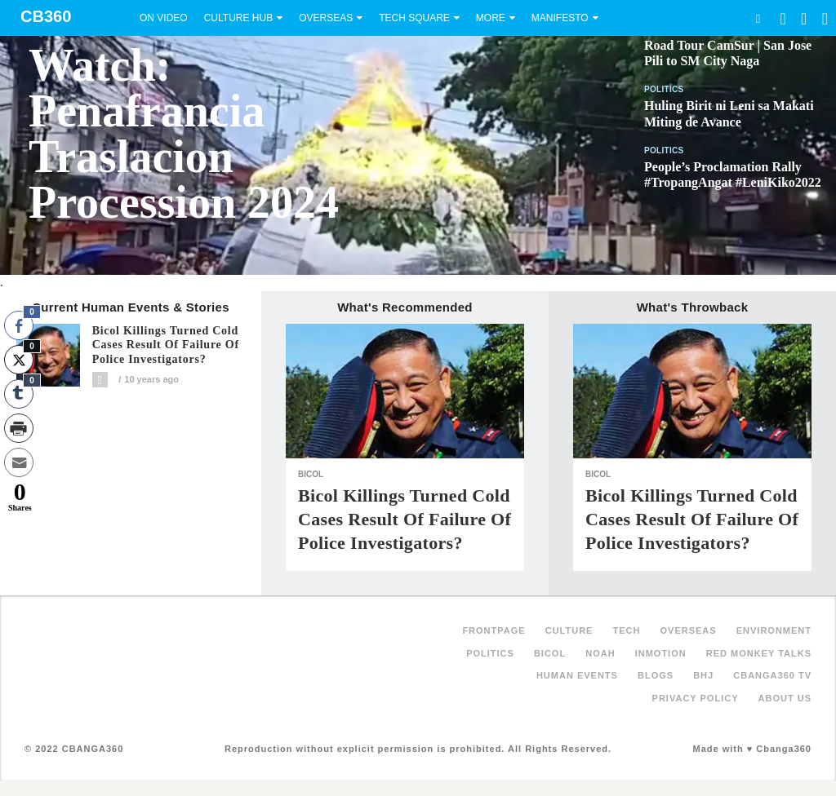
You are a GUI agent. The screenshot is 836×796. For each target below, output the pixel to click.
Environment (774, 630)
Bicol (310, 474)
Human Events (577, 675)
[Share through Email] (18, 462)
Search (758, 18)
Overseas (326, 18)
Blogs (656, 675)
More (490, 18)
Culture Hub (238, 18)
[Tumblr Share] (18, 394)
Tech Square (414, 18)
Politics (664, 89)
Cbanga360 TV (772, 675)
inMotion (661, 653)
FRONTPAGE (493, 630)
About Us (785, 698)
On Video (164, 18)
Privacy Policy (695, 698)
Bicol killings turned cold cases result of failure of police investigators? (165, 345)
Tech (627, 630)
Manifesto (560, 18)
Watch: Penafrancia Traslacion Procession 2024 (184, 134)
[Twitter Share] (18, 359)
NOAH (600, 653)
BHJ (703, 675)
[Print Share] (18, 428)
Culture (569, 630)
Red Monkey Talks (759, 653)
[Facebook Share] (18, 325)
